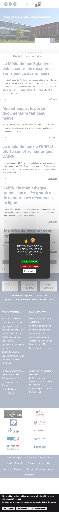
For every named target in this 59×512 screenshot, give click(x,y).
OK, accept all (29, 261)
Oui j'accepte (8, 508)
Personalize (29, 271)
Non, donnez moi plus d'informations (31, 508)
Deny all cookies (29, 266)
